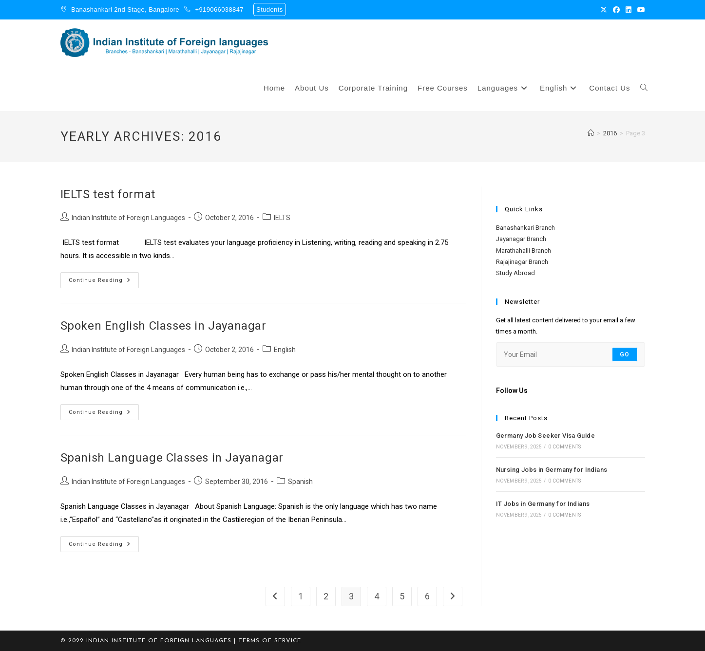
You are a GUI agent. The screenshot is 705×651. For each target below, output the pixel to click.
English (285, 349)
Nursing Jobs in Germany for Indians (552, 469)
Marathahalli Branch (523, 250)
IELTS (282, 218)
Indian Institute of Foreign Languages (128, 218)
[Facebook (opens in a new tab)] (616, 10)
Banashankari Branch (525, 227)
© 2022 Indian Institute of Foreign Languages (145, 641)
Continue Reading (104, 277)
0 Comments (564, 446)
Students (269, 9)
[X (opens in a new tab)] (603, 10)
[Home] (591, 133)
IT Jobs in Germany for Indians (543, 503)
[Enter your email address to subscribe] (570, 354)
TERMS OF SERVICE (269, 641)
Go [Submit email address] (624, 354)
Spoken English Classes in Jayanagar (163, 326)
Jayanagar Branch (521, 238)
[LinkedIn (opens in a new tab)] (628, 10)
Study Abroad (515, 273)
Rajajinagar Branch (522, 261)
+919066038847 (219, 9)
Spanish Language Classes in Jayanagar (172, 458)
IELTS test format (107, 194)
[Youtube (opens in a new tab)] (639, 10)
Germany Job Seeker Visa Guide (545, 435)
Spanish (300, 481)
